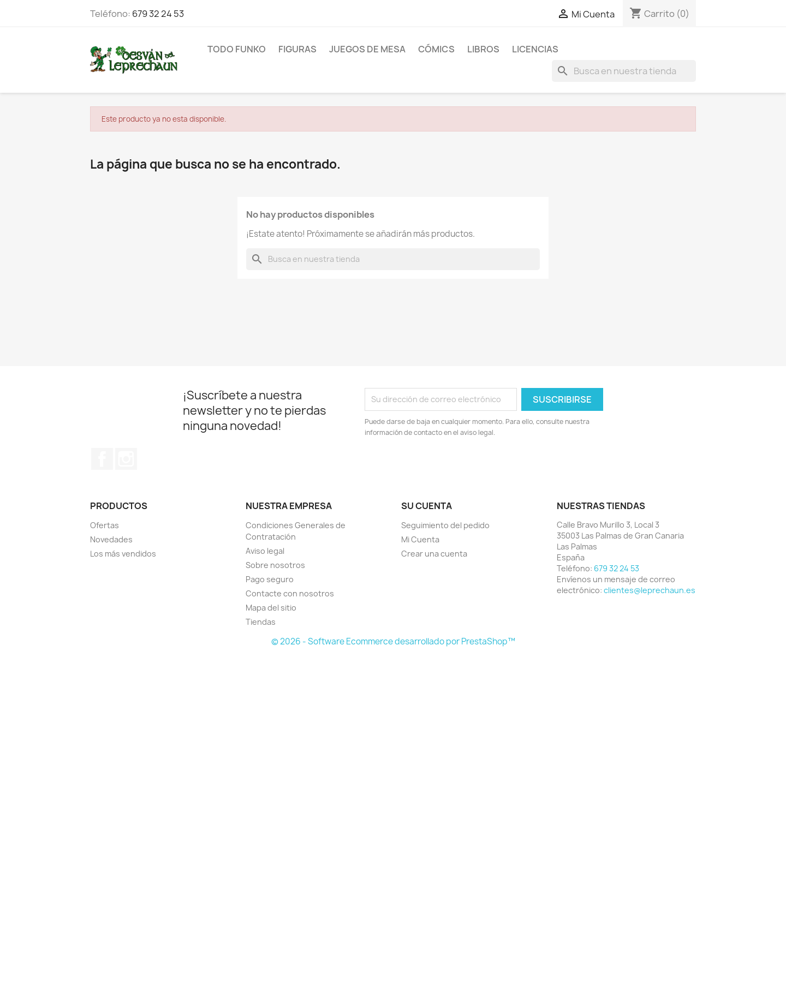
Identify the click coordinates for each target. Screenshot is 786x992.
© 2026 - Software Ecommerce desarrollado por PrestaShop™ (393, 641)
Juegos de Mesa (367, 49)
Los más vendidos (123, 553)
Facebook (102, 459)
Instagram (126, 459)
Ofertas (104, 525)
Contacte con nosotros (290, 593)
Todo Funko (236, 49)
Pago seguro (270, 579)
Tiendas (261, 622)
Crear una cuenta (434, 553)
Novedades (111, 539)
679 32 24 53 (158, 14)
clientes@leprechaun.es (649, 590)
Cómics (436, 49)
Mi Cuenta (420, 539)
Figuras (297, 49)
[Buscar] (624, 71)
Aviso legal (265, 551)
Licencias (535, 49)
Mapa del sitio (271, 607)
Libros (483, 49)
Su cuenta (426, 506)
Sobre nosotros (275, 565)
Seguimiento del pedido (445, 525)
